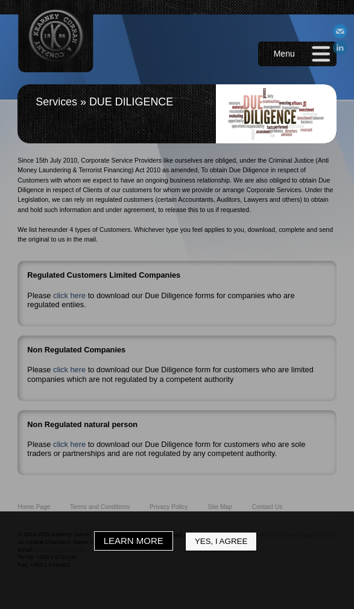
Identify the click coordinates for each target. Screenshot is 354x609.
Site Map (219, 507)
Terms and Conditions (100, 507)
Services (56, 102)
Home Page (33, 507)
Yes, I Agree (221, 541)
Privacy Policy (169, 507)
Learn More (133, 541)
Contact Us (267, 507)
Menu (284, 53)
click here (69, 295)
